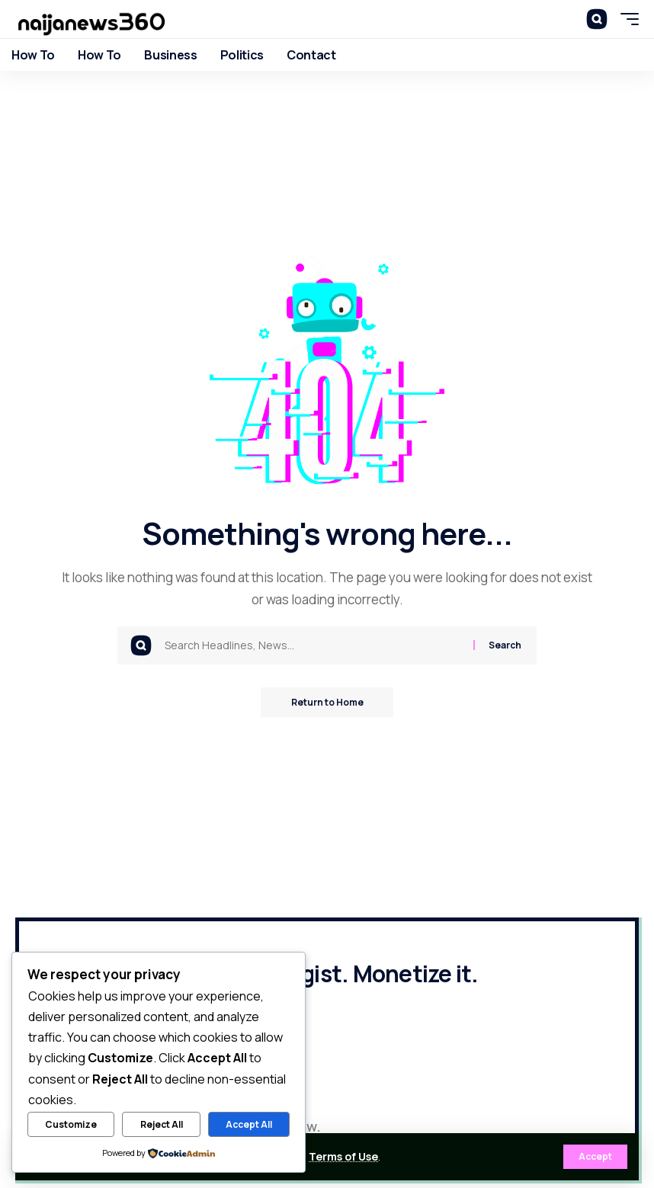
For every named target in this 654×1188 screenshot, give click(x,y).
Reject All (161, 1124)
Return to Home (327, 702)
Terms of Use (343, 1156)
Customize (71, 1124)
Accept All (249, 1124)
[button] (595, 1157)
